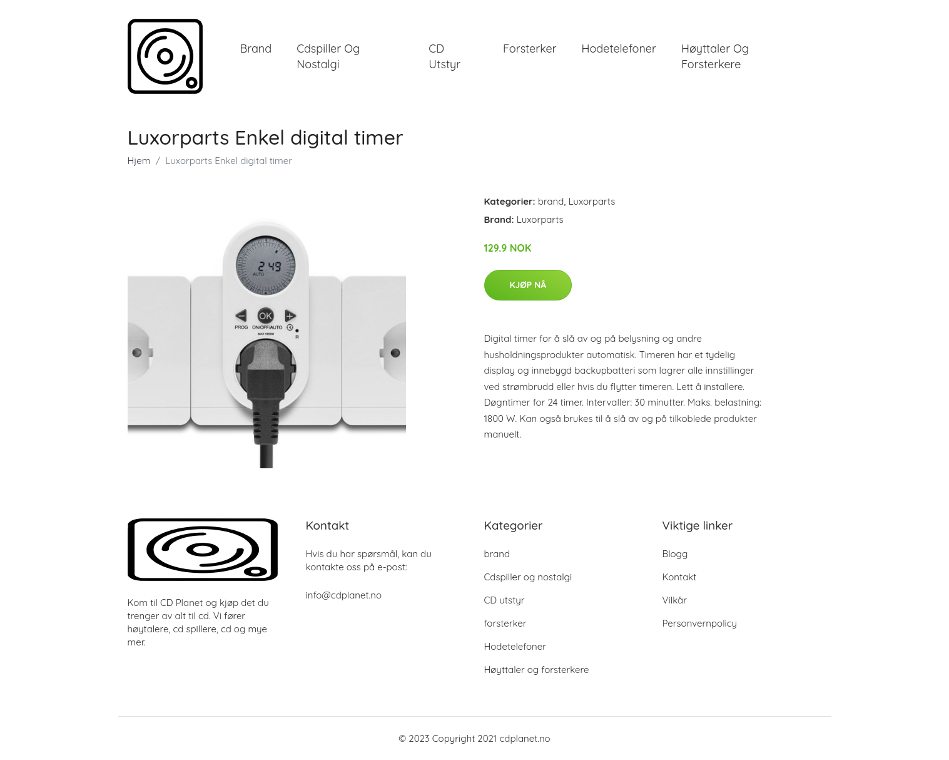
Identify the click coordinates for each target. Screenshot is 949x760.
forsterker (530, 48)
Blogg (675, 554)
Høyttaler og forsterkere (715, 56)
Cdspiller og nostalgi (328, 56)
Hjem (139, 161)
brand (256, 48)
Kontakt (679, 577)
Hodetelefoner (619, 48)
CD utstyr (444, 56)
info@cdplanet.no (344, 595)
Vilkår (674, 600)
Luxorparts (591, 201)
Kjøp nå (528, 284)
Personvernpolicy (700, 623)
